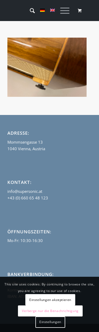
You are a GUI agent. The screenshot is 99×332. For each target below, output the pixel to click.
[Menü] (62, 10)
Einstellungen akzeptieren (50, 300)
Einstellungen (50, 322)
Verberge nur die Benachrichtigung (50, 311)
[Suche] (30, 10)
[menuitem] (30, 10)
